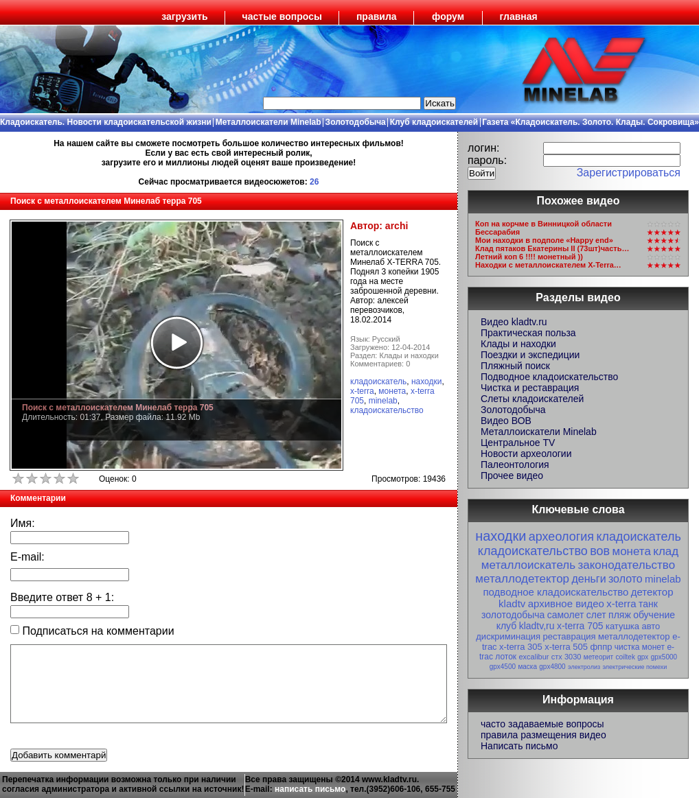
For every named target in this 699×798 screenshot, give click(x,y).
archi (396, 225)
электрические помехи (634, 667)
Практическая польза (528, 332)
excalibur (533, 657)
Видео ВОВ (506, 420)
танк (648, 603)
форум (448, 16)
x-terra (362, 391)
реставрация (569, 636)
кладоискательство (387, 410)
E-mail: (27, 557)
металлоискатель (528, 565)
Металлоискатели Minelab (268, 122)
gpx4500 (503, 666)
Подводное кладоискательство (549, 376)
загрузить (184, 16)
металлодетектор (522, 578)
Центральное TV (518, 442)
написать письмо (310, 789)
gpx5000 (664, 657)
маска (527, 666)
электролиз (584, 667)
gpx (642, 657)
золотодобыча (513, 614)
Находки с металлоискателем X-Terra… (548, 265)
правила (376, 16)
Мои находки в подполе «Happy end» (544, 240)
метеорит (598, 657)
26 (314, 182)
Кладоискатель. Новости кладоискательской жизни (105, 122)
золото (625, 579)
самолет (565, 614)
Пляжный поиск (515, 365)
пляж (619, 614)
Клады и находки (518, 343)
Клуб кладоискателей (434, 122)
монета (392, 391)
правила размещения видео (543, 734)
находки (426, 381)
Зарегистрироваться (628, 172)
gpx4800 (552, 666)
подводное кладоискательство (555, 592)
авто (650, 626)
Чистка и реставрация (530, 387)
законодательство (626, 565)
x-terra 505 (566, 647)
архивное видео (566, 603)
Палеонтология (515, 464)
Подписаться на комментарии (92, 631)
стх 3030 (566, 657)
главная (519, 16)
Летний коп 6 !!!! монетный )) (529, 257)
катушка (622, 626)
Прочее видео (512, 475)
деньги (588, 579)
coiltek (625, 657)
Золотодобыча (355, 122)
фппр (601, 647)
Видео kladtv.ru (514, 321)
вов (600, 551)
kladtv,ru (537, 625)
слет (596, 614)
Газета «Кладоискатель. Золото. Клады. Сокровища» (590, 122)
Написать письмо (519, 745)
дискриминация (508, 636)
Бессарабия (497, 232)
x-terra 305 (520, 647)
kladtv (512, 603)
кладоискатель (378, 381)
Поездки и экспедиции (530, 354)
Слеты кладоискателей (532, 398)
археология (561, 536)
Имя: (22, 523)
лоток (505, 656)
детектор (652, 592)
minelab (383, 401)
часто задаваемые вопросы (542, 723)
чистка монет (640, 647)
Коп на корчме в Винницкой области (543, 224)
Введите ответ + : (62, 597)
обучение (654, 614)
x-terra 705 (580, 625)
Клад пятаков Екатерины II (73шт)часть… (552, 248)
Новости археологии (526, 453)
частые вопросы (282, 16)
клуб (506, 625)
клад (665, 551)
